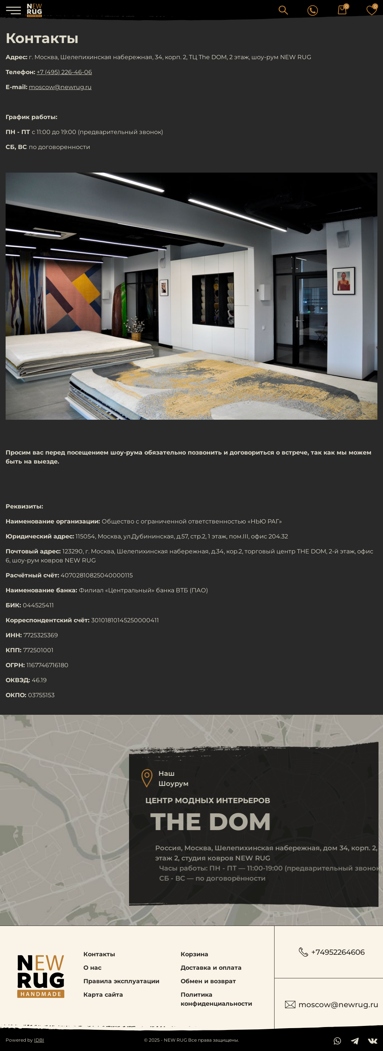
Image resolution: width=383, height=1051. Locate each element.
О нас (92, 967)
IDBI (39, 1040)
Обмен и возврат (208, 981)
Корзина (194, 954)
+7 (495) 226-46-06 (64, 72)
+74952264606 (332, 952)
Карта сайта (103, 994)
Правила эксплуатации (121, 981)
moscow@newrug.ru (60, 87)
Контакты (99, 954)
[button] (283, 10)
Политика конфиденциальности (216, 999)
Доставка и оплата (211, 967)
